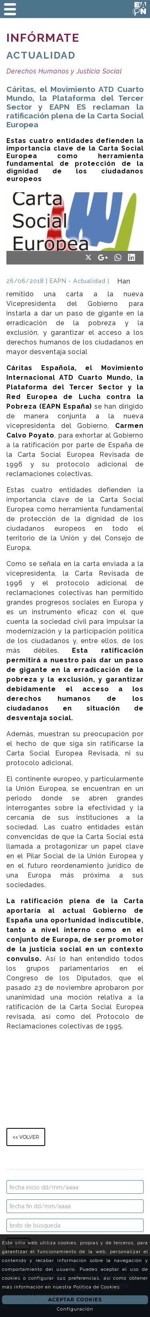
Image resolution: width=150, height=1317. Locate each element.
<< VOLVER (25, 1137)
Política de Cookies (96, 1287)
